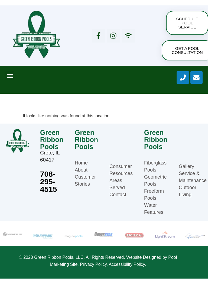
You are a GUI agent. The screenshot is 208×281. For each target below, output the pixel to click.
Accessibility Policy (127, 266)
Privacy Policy (93, 266)
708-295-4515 (48, 184)
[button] (9, 78)
